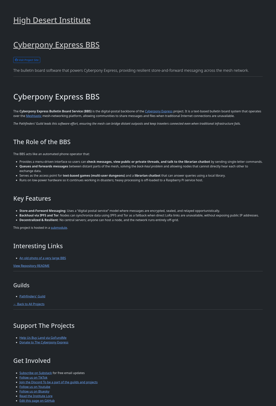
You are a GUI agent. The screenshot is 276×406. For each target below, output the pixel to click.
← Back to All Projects (28, 304)
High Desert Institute (52, 20)
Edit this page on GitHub (37, 400)
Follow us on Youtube (34, 387)
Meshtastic (34, 116)
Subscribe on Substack (35, 373)
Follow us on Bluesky (34, 391)
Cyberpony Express (158, 111)
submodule (59, 228)
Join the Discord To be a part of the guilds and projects (58, 382)
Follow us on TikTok (33, 377)
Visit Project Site (26, 60)
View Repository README (31, 266)
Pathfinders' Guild (32, 296)
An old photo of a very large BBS (42, 258)
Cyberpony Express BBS (56, 44)
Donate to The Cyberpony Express (43, 342)
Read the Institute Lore (36, 396)
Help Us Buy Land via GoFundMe (43, 338)
